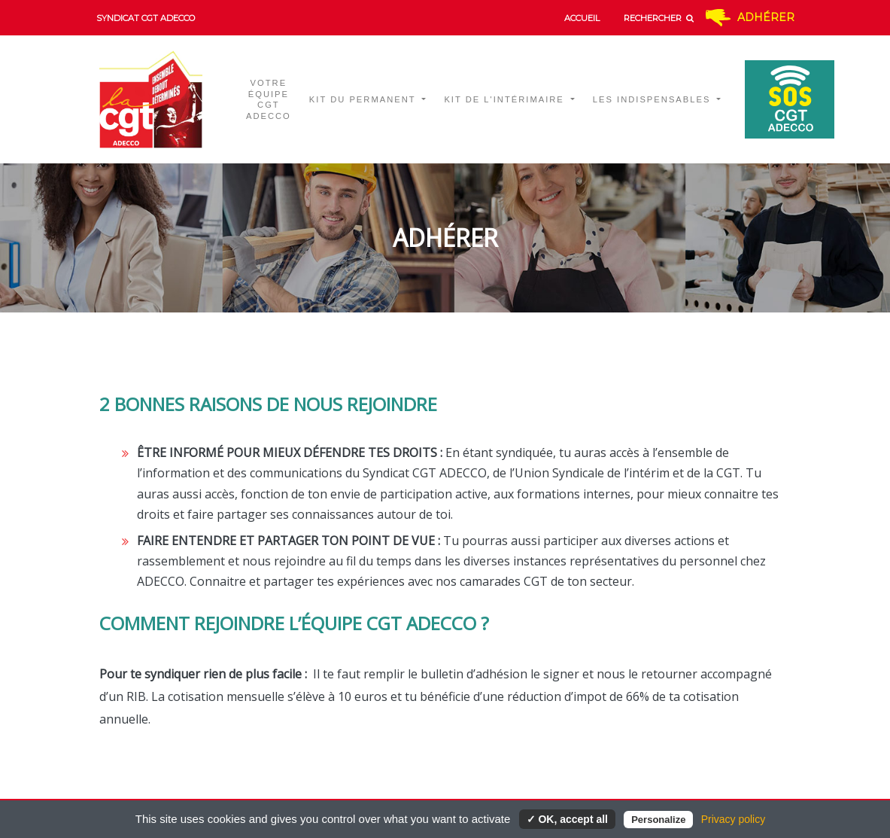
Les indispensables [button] (654, 99)
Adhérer (765, 17)
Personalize (658, 819)
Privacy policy (733, 819)
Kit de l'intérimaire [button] (506, 99)
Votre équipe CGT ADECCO (268, 99)
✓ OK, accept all (567, 819)
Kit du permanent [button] (364, 99)
